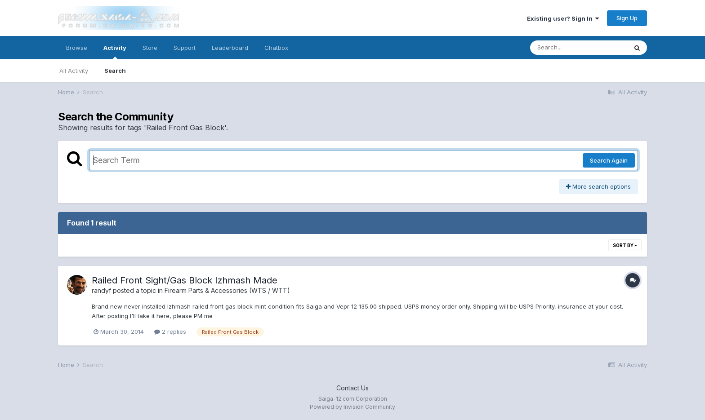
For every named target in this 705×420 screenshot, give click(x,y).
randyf (101, 290)
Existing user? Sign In (563, 18)
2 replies (170, 331)
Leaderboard (230, 47)
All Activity (73, 70)
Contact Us (352, 388)
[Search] (578, 47)
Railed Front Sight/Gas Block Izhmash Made (184, 280)
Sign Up (627, 18)
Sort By (625, 245)
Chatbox (276, 47)
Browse (76, 47)
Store (150, 47)
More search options (598, 186)
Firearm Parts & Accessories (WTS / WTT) (227, 290)
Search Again (609, 160)
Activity (114, 51)
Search (115, 70)
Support (185, 47)
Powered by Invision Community (352, 406)
